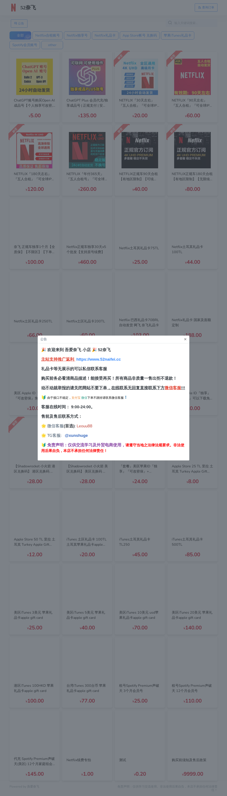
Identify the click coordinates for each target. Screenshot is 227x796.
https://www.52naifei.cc (98, 359)
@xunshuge (76, 435)
